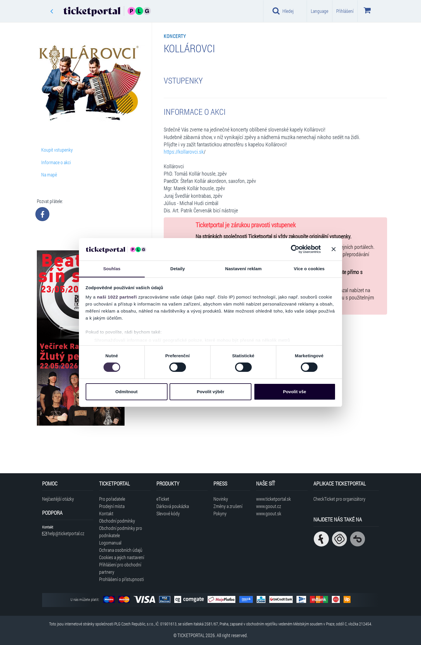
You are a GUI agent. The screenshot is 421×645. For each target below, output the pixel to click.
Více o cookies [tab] (309, 268)
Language (319, 11)
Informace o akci (56, 162)
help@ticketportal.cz (63, 533)
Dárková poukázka (172, 506)
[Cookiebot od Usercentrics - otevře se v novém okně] (295, 249)
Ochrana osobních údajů (120, 550)
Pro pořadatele (112, 499)
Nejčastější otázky (58, 499)
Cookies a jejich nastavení (121, 557)
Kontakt (106, 513)
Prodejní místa (112, 506)
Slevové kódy (168, 513)
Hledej (283, 11)
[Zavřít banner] (334, 249)
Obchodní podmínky (117, 521)
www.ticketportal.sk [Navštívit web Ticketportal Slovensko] (273, 499)
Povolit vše (294, 391)
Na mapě (49, 174)
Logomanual (110, 543)
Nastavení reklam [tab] (243, 268)
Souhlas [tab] (111, 268)
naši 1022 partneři (117, 296)
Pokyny (220, 513)
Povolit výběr (210, 391)
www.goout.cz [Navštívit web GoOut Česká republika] (268, 506)
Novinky (220, 499)
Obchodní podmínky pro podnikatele (120, 531)
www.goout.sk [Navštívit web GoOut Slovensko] (268, 513)
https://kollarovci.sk (184, 151)
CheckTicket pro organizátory (339, 499)
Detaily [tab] (177, 268)
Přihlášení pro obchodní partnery (120, 568)
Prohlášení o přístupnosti (121, 579)
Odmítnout (126, 391)
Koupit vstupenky (57, 150)
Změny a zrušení (227, 506)
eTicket (162, 499)
